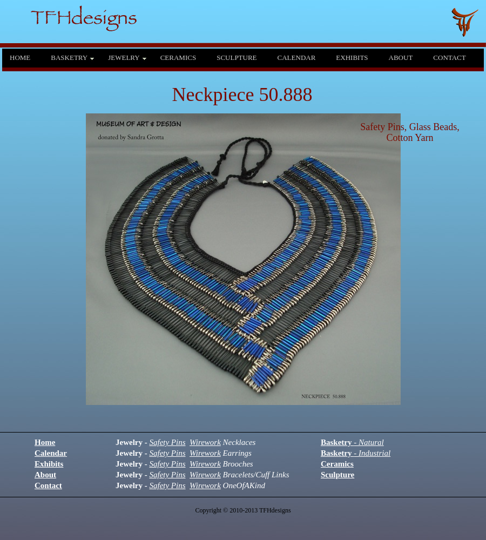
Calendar (51, 453)
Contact (48, 485)
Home (45, 442)
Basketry (352, 442)
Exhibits (49, 464)
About (45, 474)
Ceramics (337, 464)
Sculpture (337, 474)
